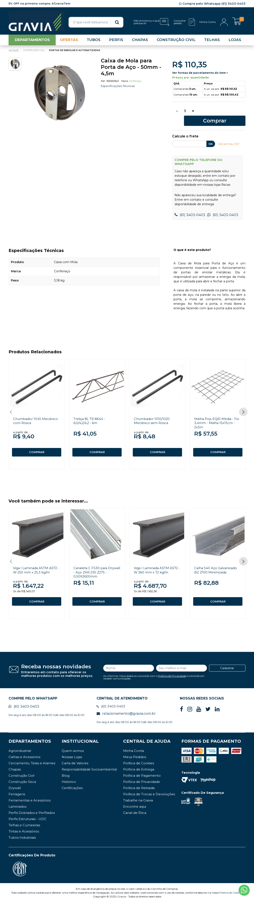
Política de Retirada (139, 786)
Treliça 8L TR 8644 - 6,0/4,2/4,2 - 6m (90, 414)
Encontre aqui (134, 804)
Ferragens (17, 792)
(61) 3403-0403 (190, 208)
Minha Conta (133, 748)
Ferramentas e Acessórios (30, 798)
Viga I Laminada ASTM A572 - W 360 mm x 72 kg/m (157, 566)
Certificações (72, 786)
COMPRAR (36, 445)
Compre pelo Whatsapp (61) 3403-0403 (212, 4)
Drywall (15, 786)
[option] (58, 94)
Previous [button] (10, 406)
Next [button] (243, 406)
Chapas (15, 767)
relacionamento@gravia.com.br (126, 711)
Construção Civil (21, 773)
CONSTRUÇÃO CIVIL (176, 41)
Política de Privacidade (172, 672)
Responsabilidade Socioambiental (89, 767)
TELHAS (212, 41)
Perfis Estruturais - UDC (27, 817)
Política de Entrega (138, 767)
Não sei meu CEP (230, 137)
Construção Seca (22, 779)
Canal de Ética (134, 810)
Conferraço (135, 82)
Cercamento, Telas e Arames (32, 761)
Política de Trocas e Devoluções (149, 792)
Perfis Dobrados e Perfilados (32, 810)
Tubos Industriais (22, 835)
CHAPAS (140, 41)
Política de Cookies (138, 761)
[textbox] (96, 22)
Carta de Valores (75, 761)
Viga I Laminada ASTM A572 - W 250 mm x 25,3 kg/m (36, 566)
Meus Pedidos (134, 755)
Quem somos (73, 748)
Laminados (17, 804)
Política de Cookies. (231, 890)
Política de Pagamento (142, 773)
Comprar (222, 113)
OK (210, 137)
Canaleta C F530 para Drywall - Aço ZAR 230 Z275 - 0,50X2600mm (92, 568)
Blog (65, 773)
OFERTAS (69, 41)
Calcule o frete (185, 130)
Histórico (69, 779)
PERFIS (116, 41)
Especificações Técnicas (119, 88)
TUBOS (93, 41)
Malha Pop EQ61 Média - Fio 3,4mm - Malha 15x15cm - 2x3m (217, 416)
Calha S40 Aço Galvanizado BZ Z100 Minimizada (217, 566)
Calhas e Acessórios (24, 755)
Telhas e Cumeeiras (24, 823)
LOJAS (235, 41)
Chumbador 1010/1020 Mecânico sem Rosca (153, 414)
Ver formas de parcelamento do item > (200, 74)
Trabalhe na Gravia (138, 798)
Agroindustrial (20, 748)
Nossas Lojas (72, 755)
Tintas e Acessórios (24, 829)
